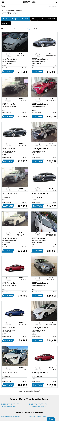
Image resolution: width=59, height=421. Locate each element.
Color (42, 19)
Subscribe (55, 6)
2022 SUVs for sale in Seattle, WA (10, 406)
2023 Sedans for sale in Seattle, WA (38, 404)
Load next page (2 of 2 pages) (29, 391)
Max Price (52, 19)
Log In (50, 6)
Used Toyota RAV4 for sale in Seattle (10, 416)
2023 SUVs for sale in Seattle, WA (10, 404)
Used (5, 19)
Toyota (15, 19)
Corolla (25, 19)
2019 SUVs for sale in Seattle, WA (38, 406)
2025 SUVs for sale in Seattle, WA (10, 403)
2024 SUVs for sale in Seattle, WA (38, 403)
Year (34, 19)
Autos (3, 6)
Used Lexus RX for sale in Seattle (37, 416)
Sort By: (5, 23)
